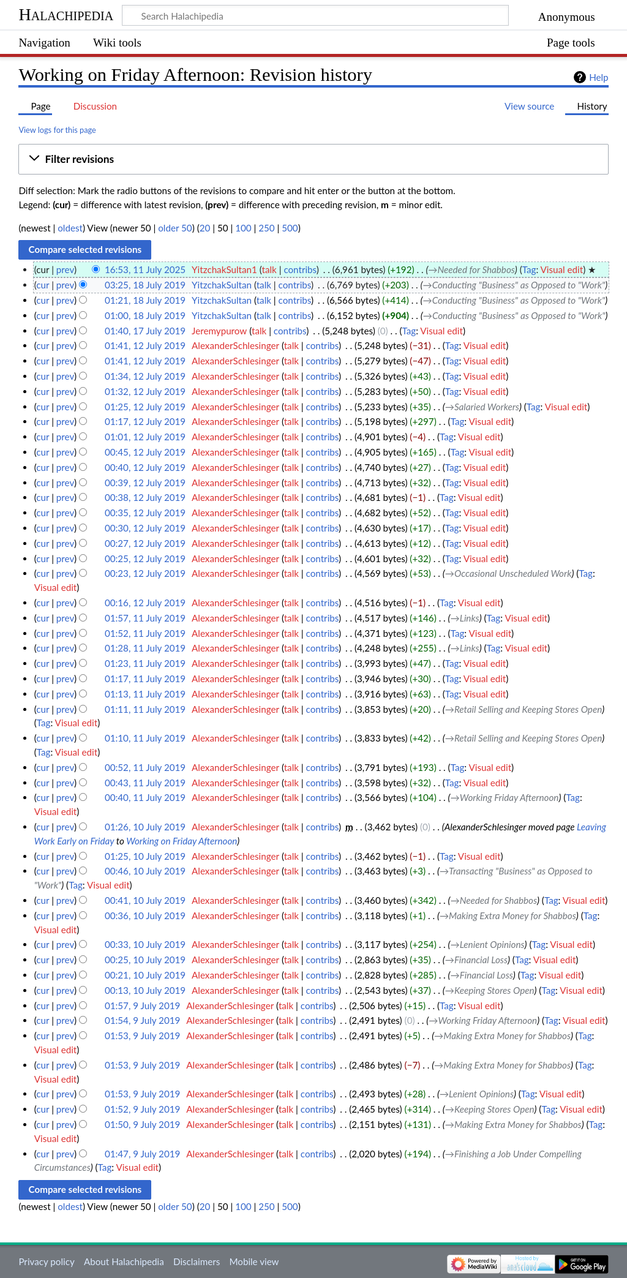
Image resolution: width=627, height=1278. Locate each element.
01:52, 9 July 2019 (142, 1108)
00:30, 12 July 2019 (145, 527)
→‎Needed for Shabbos (471, 269)
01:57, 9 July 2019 (142, 1005)
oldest (70, 227)
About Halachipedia (124, 1261)
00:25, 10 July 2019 (145, 959)
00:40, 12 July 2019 (145, 467)
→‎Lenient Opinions (488, 944)
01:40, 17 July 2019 (145, 330)
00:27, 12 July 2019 (145, 543)
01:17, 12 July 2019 (145, 421)
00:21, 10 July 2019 (145, 974)
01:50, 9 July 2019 (142, 1124)
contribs (299, 269)
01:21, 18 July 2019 (145, 300)
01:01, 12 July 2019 (145, 436)
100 (243, 227)
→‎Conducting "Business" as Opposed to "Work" (514, 284)
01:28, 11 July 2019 (145, 647)
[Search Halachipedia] (315, 15)
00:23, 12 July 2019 (145, 573)
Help (598, 77)
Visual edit (562, 269)
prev (65, 269)
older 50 (175, 227)
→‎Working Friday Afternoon (505, 797)
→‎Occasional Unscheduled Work (508, 573)
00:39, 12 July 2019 (145, 482)
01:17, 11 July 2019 (145, 678)
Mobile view (254, 1261)
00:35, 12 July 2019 (145, 512)
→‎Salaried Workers (482, 406)
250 (266, 227)
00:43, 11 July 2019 (145, 782)
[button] (313, 159)
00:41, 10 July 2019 (145, 900)
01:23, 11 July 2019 (145, 663)
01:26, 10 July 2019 (145, 826)
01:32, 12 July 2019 (145, 391)
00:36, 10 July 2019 (145, 915)
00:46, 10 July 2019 (145, 870)
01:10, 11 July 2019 (145, 737)
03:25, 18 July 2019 (145, 284)
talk (268, 269)
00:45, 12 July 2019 (145, 451)
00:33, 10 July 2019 (145, 944)
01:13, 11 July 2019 (145, 693)
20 (205, 227)
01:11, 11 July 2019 (145, 709)
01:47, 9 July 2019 (142, 1153)
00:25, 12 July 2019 (145, 558)
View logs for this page (57, 130)
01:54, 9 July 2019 (142, 1020)
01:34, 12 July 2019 (145, 376)
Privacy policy (46, 1261)
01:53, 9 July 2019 (142, 1035)
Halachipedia (65, 14)
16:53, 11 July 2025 (145, 269)
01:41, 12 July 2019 (145, 345)
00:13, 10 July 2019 (145, 990)
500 (290, 227)
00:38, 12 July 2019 (145, 497)
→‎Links (465, 617)
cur (42, 284)
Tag (529, 269)
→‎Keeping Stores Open (490, 990)
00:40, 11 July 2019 (145, 797)
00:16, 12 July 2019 (145, 602)
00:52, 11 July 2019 (145, 767)
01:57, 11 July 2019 (145, 617)
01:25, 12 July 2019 (145, 406)
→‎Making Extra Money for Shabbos (508, 915)
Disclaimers (196, 1261)
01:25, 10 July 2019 (145, 856)
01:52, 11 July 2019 (145, 633)
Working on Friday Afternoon (181, 840)
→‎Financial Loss (476, 959)
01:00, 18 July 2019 (145, 315)
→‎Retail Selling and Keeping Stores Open (524, 709)
